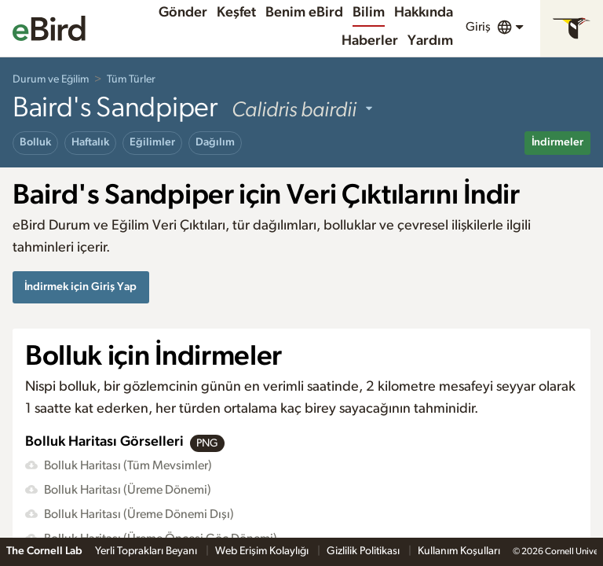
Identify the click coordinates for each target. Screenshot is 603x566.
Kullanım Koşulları (459, 551)
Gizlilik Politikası (364, 551)
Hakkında (423, 13)
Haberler (370, 41)
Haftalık (90, 142)
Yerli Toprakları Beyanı (147, 551)
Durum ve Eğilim (51, 79)
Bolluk (35, 142)
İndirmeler (557, 142)
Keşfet (236, 13)
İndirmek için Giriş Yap (80, 286)
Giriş (478, 26)
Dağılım (215, 142)
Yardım (430, 41)
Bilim (369, 13)
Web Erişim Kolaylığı (263, 551)
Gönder (183, 13)
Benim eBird (304, 13)
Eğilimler (152, 142)
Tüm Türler (131, 79)
